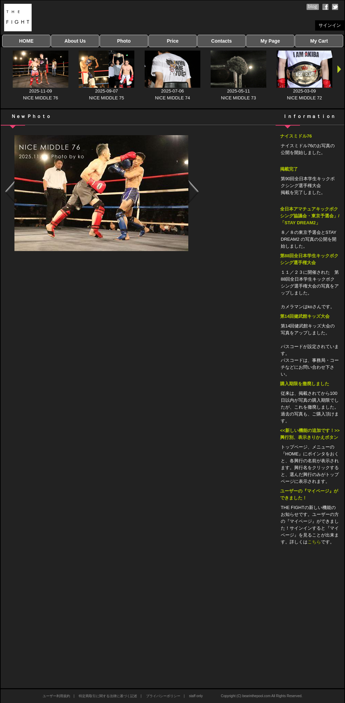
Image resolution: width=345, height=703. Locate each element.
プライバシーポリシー (163, 696)
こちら (314, 541)
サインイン (330, 25)
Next (193, 193)
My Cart (319, 41)
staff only (196, 696)
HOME (26, 41)
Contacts (221, 41)
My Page (270, 41)
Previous (9, 193)
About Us (75, 41)
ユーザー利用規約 (56, 696)
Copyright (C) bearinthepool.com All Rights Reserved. (261, 696)
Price (172, 41)
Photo (124, 41)
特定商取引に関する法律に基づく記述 (108, 696)
